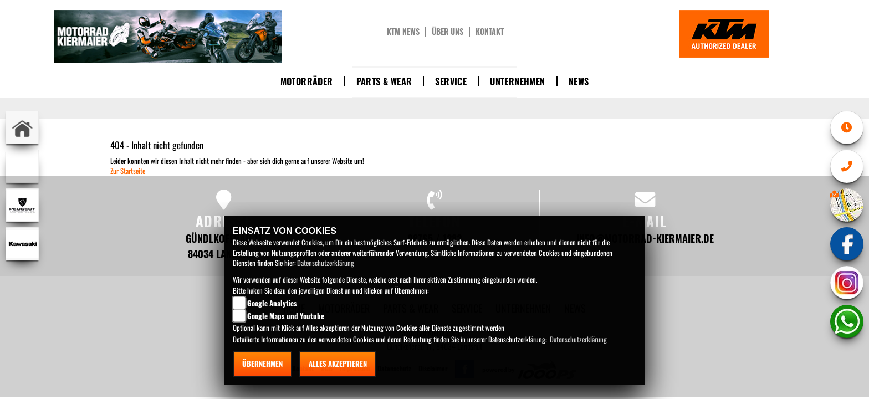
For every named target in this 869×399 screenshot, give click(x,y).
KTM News (403, 32)
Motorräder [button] (306, 81)
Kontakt (490, 32)
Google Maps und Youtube (285, 315)
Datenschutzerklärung (325, 262)
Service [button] (451, 81)
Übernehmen (262, 363)
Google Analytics (272, 303)
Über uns (447, 32)
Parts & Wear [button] (384, 81)
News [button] (579, 81)
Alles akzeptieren (338, 363)
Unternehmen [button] (517, 81)
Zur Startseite (127, 170)
